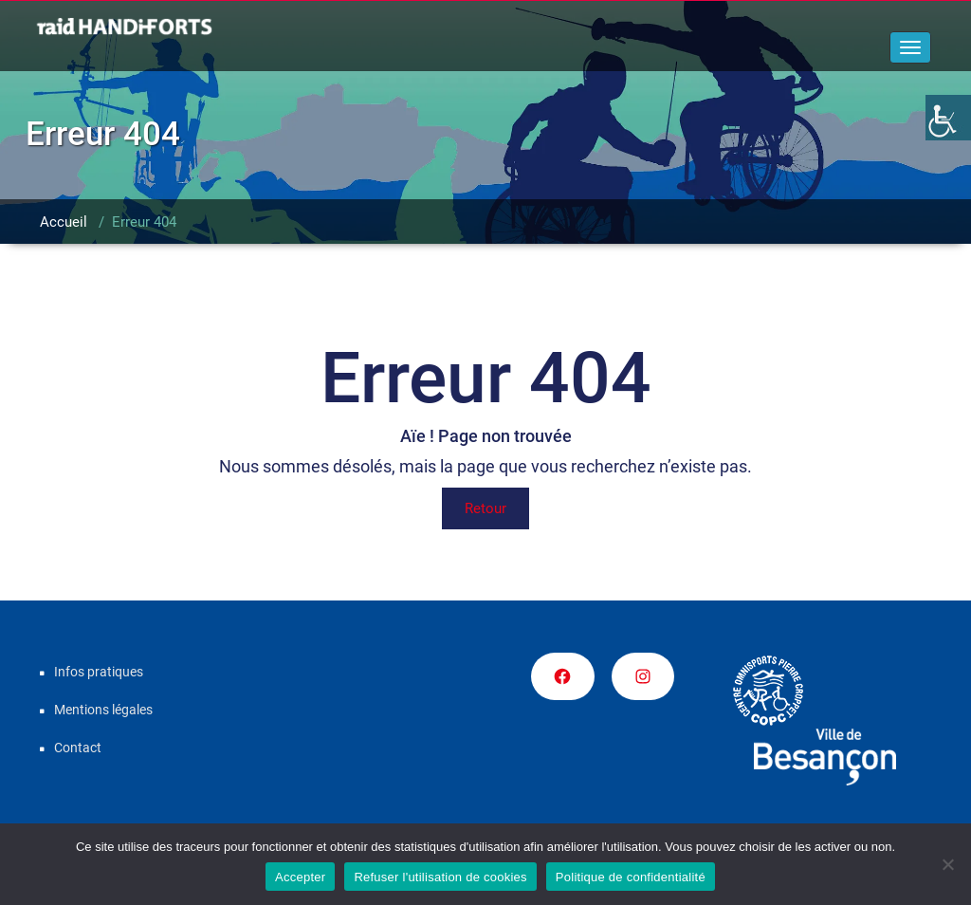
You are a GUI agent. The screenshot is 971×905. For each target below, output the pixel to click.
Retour (485, 508)
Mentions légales (103, 709)
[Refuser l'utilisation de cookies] (947, 864)
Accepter (300, 877)
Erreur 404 (144, 222)
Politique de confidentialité (630, 877)
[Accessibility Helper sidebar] (948, 117)
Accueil (63, 222)
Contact (77, 747)
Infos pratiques (98, 671)
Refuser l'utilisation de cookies (440, 877)
